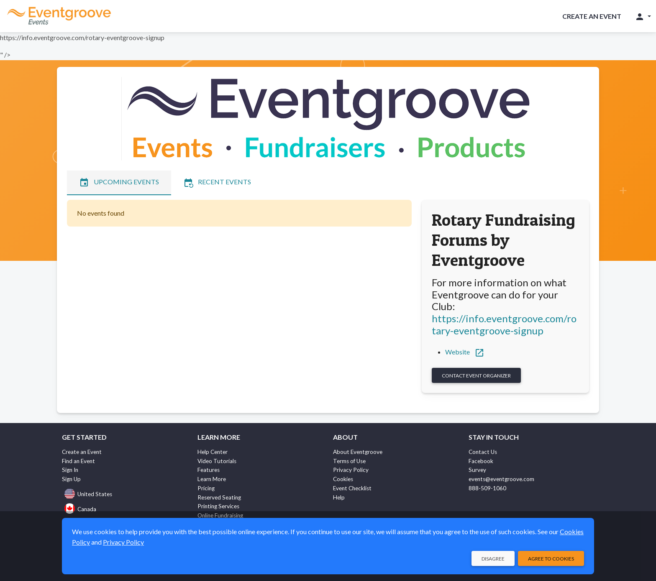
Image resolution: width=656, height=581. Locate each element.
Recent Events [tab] (217, 183)
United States (88, 494)
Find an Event (78, 461)
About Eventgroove (357, 451)
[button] (643, 16)
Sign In (70, 469)
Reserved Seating (219, 497)
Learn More (211, 479)
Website (464, 352)
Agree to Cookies (551, 559)
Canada (80, 509)
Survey (477, 469)
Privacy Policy (351, 469)
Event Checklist (352, 488)
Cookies (343, 479)
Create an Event (591, 16)
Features (208, 469)
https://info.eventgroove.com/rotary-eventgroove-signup (504, 324)
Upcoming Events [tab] (119, 183)
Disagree (493, 559)
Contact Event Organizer (476, 375)
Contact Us (483, 451)
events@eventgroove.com (501, 479)
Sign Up (71, 479)
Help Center (212, 451)
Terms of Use (349, 461)
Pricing (206, 488)
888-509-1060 (487, 488)
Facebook (481, 461)
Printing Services (218, 506)
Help (339, 497)
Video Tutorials (216, 461)
